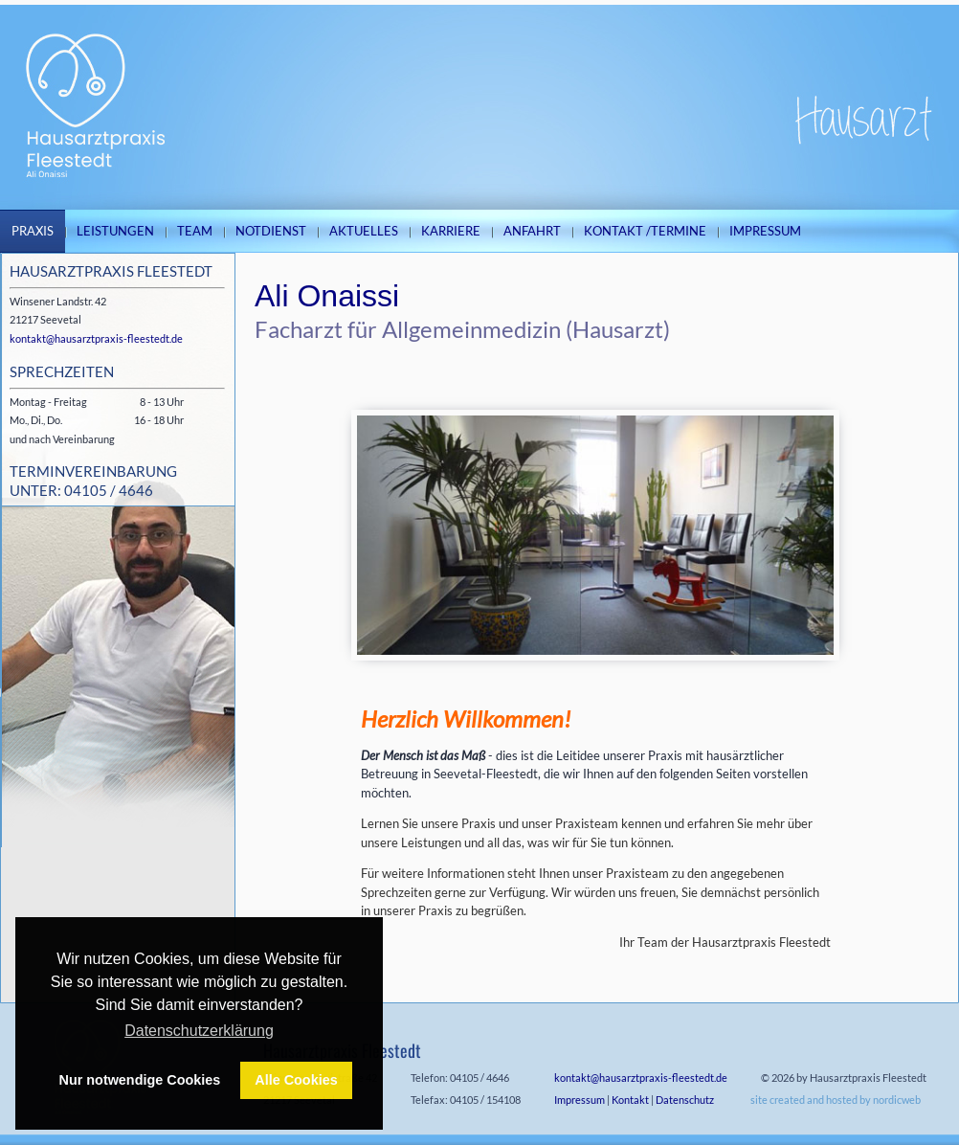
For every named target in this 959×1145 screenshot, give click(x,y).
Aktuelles (363, 230)
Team (194, 230)
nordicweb (897, 1099)
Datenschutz (685, 1099)
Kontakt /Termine (645, 230)
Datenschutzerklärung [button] (199, 1030)
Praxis (32, 230)
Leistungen (115, 230)
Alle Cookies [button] (296, 1080)
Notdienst (270, 230)
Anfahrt (532, 230)
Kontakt (630, 1099)
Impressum (765, 230)
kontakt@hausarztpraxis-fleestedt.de (96, 338)
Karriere (450, 230)
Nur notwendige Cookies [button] (140, 1080)
